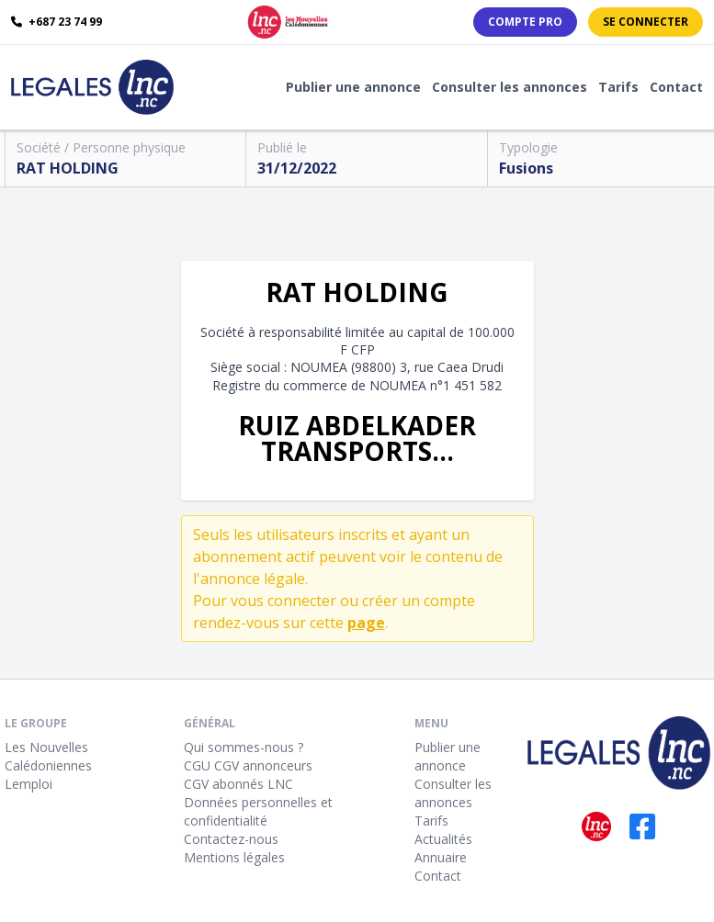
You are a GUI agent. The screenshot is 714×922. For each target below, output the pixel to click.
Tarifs (618, 87)
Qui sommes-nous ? (243, 747)
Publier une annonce (353, 87)
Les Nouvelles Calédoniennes (48, 756)
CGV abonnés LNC (238, 784)
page (366, 623)
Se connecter (645, 21)
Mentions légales (234, 857)
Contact (676, 87)
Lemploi (28, 784)
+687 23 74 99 (56, 22)
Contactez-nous (231, 839)
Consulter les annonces (509, 87)
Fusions (526, 168)
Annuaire (440, 857)
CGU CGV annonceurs (248, 765)
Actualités (443, 839)
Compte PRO (525, 21)
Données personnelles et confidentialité (258, 811)
